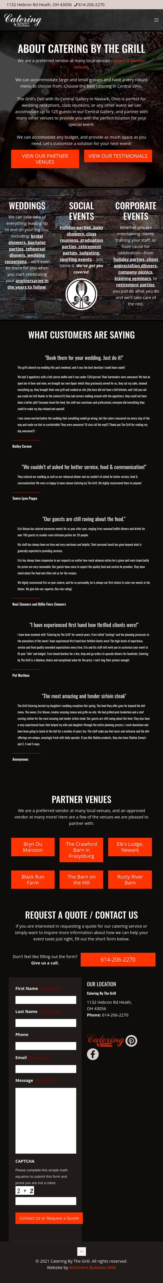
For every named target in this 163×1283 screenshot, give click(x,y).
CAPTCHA (25, 1161)
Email (32, 1057)
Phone (21, 1034)
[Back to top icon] (81, 1251)
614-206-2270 (115, 1015)
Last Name (38, 1011)
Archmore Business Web (92, 1267)
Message (35, 1080)
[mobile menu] (156, 19)
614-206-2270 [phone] (91, 4)
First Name (38, 988)
